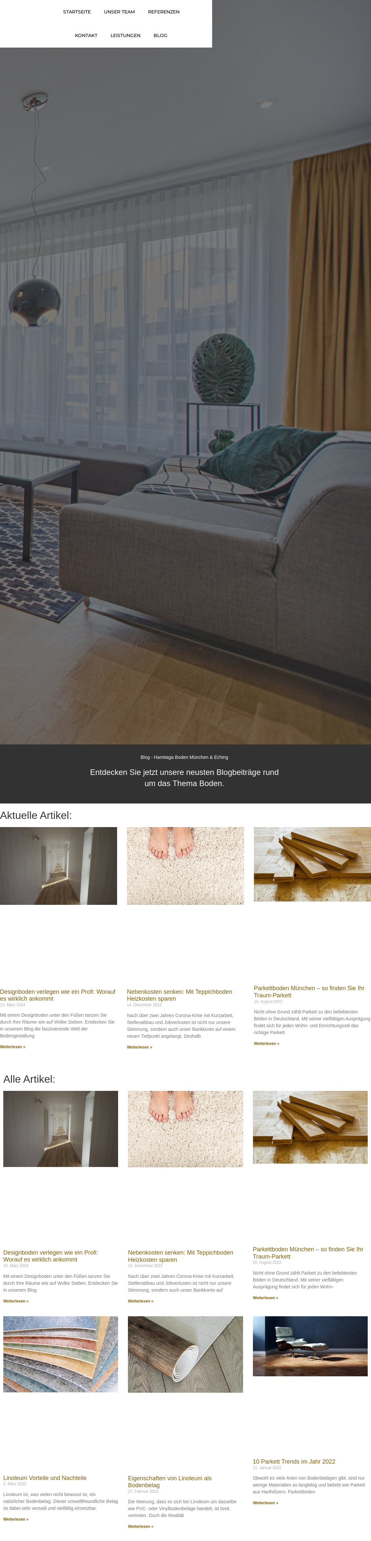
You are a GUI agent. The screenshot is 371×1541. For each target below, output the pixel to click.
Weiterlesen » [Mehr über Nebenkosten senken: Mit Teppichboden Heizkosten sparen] (139, 1056)
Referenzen (201, 17)
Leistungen (281, 17)
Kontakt (242, 17)
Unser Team (157, 17)
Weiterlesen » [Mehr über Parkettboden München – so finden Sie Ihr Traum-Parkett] (266, 1053)
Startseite (115, 17)
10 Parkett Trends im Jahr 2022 (294, 1471)
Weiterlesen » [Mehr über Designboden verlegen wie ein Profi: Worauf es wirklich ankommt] (12, 1056)
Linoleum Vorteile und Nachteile (45, 1487)
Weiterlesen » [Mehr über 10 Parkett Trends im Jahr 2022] (265, 1512)
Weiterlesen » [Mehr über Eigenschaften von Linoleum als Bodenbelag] (140, 1535)
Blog (316, 17)
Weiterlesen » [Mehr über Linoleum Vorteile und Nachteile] (16, 1528)
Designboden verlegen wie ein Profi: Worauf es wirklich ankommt (50, 1265)
